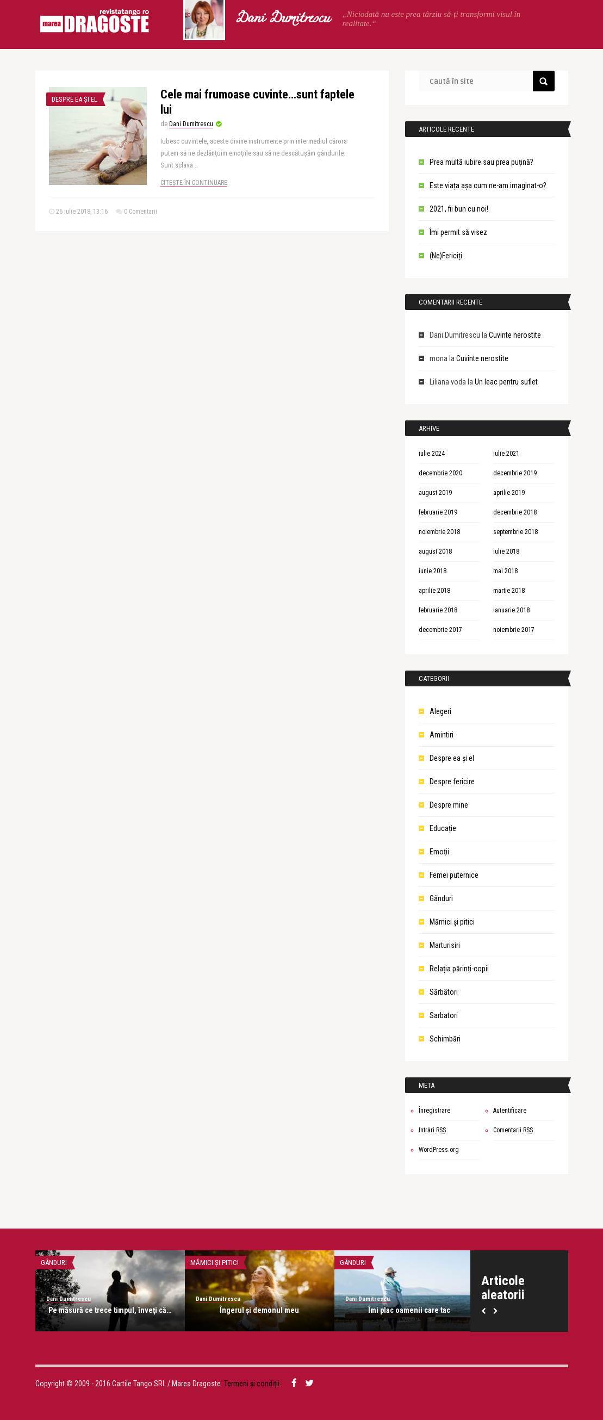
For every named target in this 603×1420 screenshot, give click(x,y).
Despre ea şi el (74, 99)
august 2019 (435, 493)
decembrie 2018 (515, 512)
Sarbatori (444, 1015)
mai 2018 (505, 571)
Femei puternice (454, 875)
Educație (443, 828)
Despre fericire (452, 781)
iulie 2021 (506, 453)
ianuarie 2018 (511, 610)
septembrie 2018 (515, 532)
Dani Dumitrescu (282, 19)
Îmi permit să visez (458, 232)
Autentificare (509, 1110)
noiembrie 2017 (513, 630)
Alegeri (440, 711)
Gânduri (441, 898)
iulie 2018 (506, 551)
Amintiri (441, 734)
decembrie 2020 (440, 473)
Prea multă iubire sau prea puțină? (481, 162)
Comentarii (513, 1130)
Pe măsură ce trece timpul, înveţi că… (109, 1310)
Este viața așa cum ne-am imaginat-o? (488, 185)
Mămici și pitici (452, 921)
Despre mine (449, 805)
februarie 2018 (438, 610)
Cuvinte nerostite (515, 335)
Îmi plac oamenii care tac (409, 1310)
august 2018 (435, 551)
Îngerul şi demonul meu (259, 1310)
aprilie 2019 (509, 493)
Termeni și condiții (251, 1383)
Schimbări (445, 1038)
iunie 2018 (432, 571)
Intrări (432, 1130)
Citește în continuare (193, 183)
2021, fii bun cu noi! (459, 208)
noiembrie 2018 (439, 532)
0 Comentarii (140, 211)
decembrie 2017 (440, 630)
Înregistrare (434, 1110)
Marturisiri (445, 945)
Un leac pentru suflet (506, 381)
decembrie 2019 (515, 473)
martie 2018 (509, 590)
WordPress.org (439, 1150)
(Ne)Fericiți (446, 255)
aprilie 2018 (434, 590)
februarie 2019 (438, 512)
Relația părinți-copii (459, 968)
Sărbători (444, 992)
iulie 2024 (432, 453)
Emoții (439, 851)
